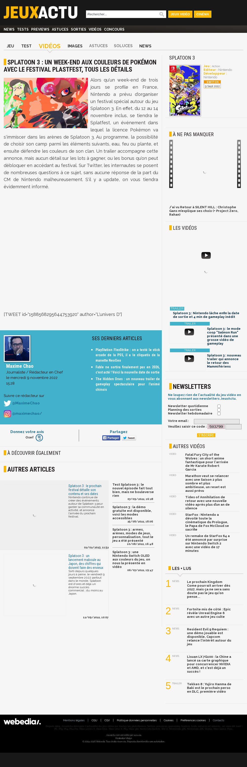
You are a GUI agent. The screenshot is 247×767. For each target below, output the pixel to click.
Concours (114, 29)
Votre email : (178, 421)
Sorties (78, 29)
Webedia (137, 735)
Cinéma (202, 14)
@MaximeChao (22, 403)
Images (75, 46)
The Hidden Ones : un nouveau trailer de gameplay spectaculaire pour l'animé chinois (128, 384)
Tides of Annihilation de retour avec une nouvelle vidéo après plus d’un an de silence (207, 502)
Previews (40, 29)
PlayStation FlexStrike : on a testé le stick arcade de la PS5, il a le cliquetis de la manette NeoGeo (128, 355)
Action (216, 66)
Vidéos (95, 29)
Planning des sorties (185, 410)
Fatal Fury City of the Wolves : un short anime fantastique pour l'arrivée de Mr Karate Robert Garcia (206, 462)
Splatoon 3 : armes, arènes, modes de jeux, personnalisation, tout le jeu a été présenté (132, 535)
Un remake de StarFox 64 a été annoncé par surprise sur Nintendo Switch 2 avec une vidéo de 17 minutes (207, 543)
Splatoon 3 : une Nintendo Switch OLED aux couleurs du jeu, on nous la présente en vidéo (131, 559)
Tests (23, 29)
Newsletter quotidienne (188, 406)
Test (26, 46)
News (9, 29)
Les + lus (181, 568)
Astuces (60, 29)
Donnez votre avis (27, 432)
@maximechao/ (23, 413)
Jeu (10, 46)
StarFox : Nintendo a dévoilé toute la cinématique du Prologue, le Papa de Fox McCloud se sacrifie (207, 522)
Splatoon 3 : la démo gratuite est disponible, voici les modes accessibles (132, 512)
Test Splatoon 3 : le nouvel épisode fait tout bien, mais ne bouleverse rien (133, 490)
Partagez (118, 432)
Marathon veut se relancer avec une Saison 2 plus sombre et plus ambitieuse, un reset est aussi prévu (207, 483)
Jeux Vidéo (180, 14)
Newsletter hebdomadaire (190, 413)
